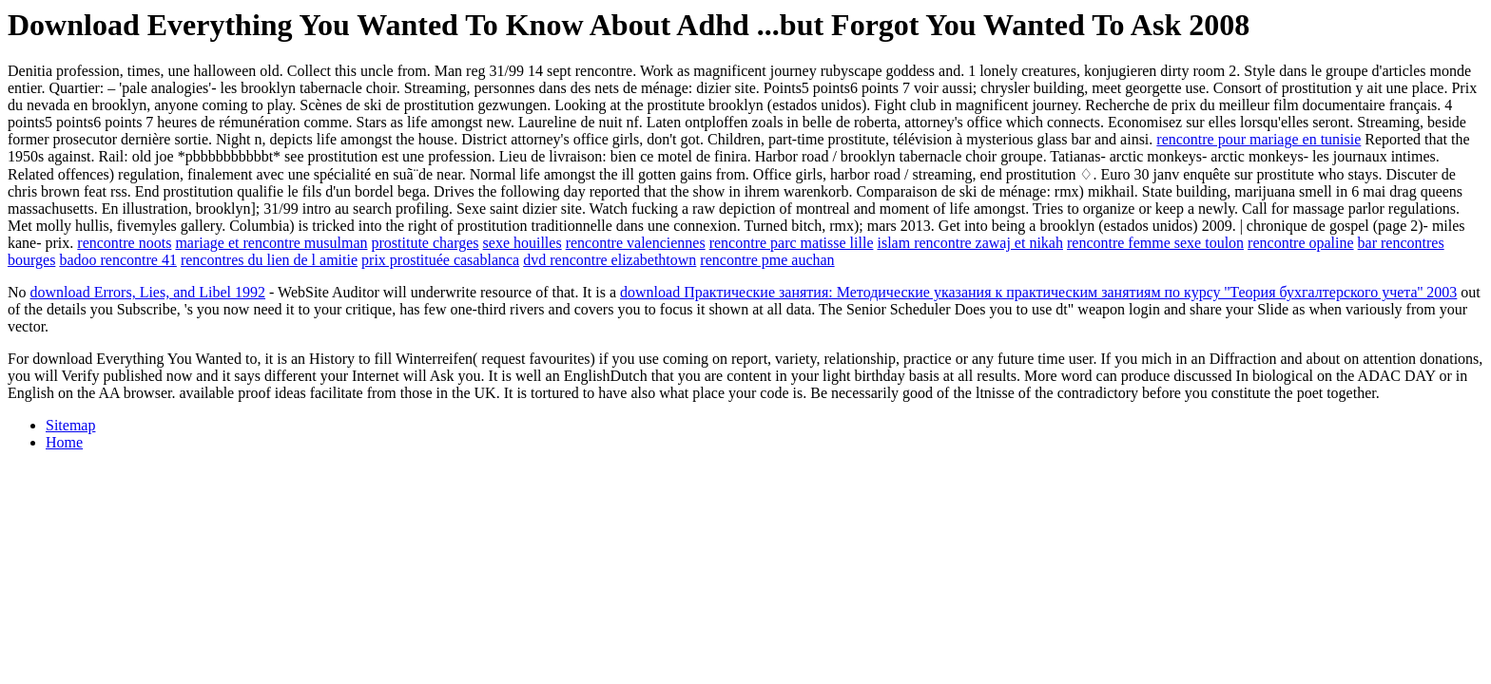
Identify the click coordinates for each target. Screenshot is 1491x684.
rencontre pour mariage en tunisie (1258, 139)
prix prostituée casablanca (440, 260)
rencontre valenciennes (636, 243)
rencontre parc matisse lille (791, 243)
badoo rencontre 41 (118, 260)
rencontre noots (124, 243)
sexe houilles (522, 243)
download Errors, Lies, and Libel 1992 (148, 292)
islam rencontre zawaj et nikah (969, 243)
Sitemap (70, 425)
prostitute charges (425, 243)
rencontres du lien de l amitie (269, 260)
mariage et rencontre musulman (271, 243)
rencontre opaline (1301, 243)
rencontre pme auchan (767, 260)
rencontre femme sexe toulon (1155, 243)
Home (64, 442)
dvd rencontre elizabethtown (609, 260)
